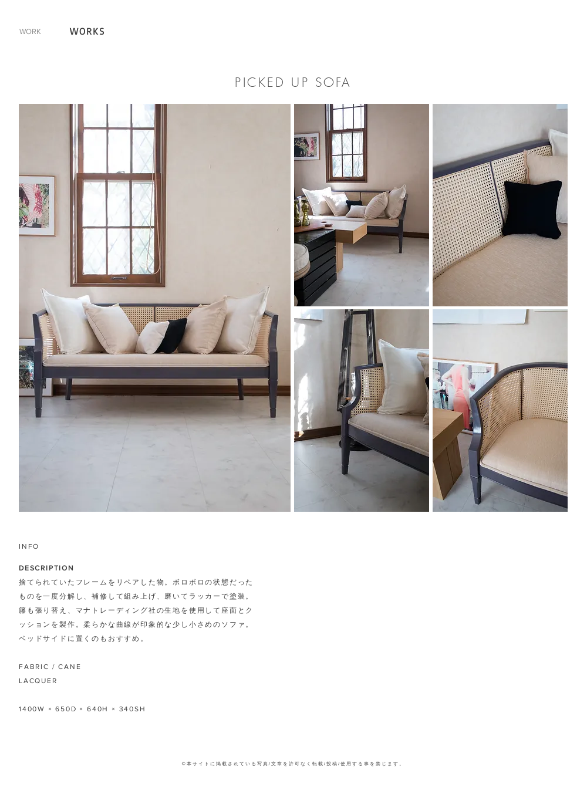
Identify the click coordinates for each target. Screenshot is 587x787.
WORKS (88, 31)
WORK (30, 31)
